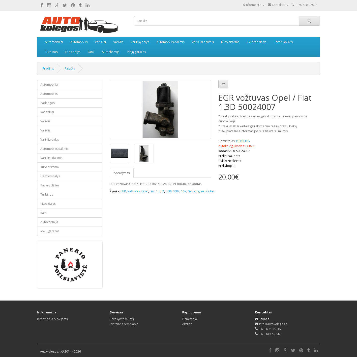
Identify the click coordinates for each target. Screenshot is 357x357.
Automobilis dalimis (170, 42)
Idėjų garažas (136, 52)
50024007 (172, 191)
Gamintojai (190, 319)
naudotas (207, 191)
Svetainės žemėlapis (124, 324)
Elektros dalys (256, 42)
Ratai (91, 52)
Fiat (152, 191)
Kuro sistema (230, 42)
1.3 (158, 191)
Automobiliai (54, 42)
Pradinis (48, 68)
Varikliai (100, 42)
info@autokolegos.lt (273, 324)
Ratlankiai (47, 112)
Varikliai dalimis (203, 42)
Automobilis (79, 42)
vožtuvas (133, 191)
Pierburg (193, 191)
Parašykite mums (122, 319)
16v (183, 191)
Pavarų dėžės (283, 42)
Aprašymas (122, 173)
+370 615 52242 (269, 334)
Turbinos (51, 52)
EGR (123, 191)
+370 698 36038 (269, 329)
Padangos (47, 103)
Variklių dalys (140, 42)
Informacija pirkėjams (52, 319)
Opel (144, 191)
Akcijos (187, 324)
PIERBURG (243, 141)
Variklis (118, 42)
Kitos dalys (72, 52)
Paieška (69, 68)
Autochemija (110, 52)
